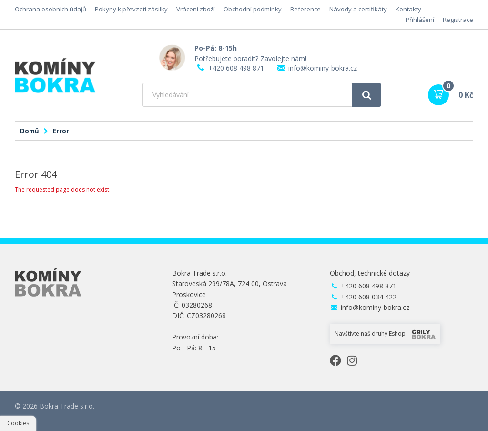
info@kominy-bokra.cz (322, 67)
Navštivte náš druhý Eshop (385, 334)
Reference (305, 9)
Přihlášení (420, 19)
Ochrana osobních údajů (50, 9)
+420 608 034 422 (368, 296)
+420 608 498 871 (236, 67)
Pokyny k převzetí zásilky (131, 9)
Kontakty (408, 9)
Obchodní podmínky (253, 9)
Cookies (18, 423)
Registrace (458, 19)
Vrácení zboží (195, 9)
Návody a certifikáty (358, 9)
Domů (29, 130)
